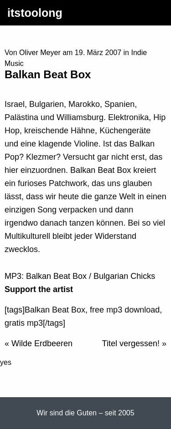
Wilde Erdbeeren (42, 343)
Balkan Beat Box (100, 170)
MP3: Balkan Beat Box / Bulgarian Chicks (80, 276)
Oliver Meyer (40, 52)
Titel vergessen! (131, 343)
